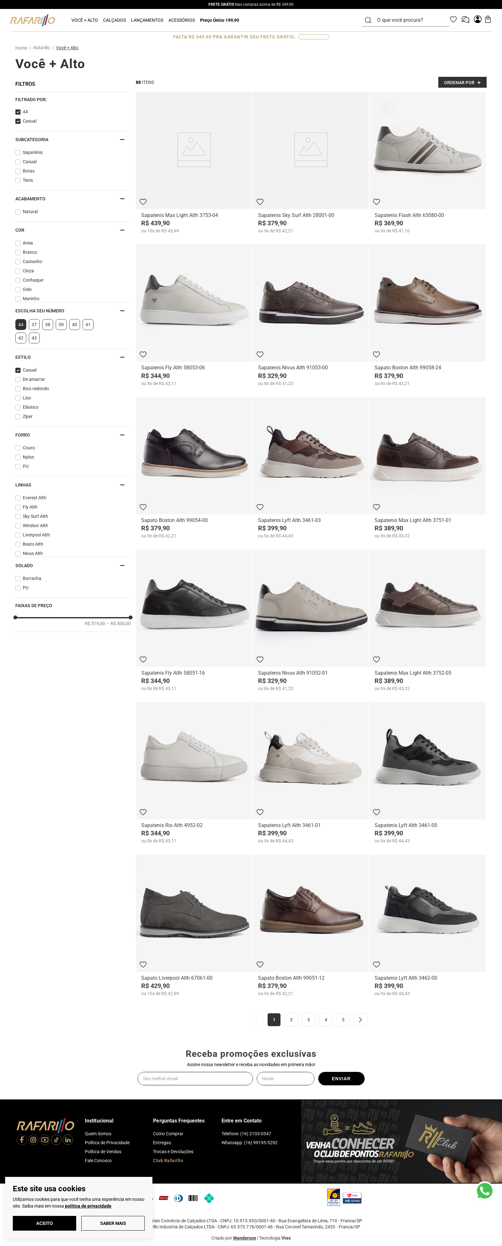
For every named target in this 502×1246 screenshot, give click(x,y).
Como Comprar (168, 1133)
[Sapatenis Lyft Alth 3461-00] (427, 773)
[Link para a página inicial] (22, 48)
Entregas (162, 1142)
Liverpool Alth (36, 534)
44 (25, 111)
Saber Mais (113, 1223)
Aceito (44, 1223)
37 (34, 324)
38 (47, 324)
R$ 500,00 (118, 623)
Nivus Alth (33, 553)
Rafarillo (41, 47)
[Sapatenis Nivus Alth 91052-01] (311, 620)
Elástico (30, 407)
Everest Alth (34, 497)
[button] (73, 99)
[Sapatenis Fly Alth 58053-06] (194, 315)
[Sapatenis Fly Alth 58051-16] (194, 620)
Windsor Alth (35, 525)
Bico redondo (36, 388)
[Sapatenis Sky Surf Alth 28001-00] (311, 163)
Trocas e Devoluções (173, 1151)
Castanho (32, 261)
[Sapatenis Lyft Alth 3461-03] (311, 468)
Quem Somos (98, 1133)
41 (88, 324)
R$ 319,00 (95, 623)
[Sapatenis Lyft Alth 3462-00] (427, 925)
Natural (30, 211)
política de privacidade (88, 1206)
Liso (27, 397)
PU (25, 466)
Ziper (28, 416)
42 (20, 338)
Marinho (31, 298)
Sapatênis (33, 152)
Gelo (27, 289)
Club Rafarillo (168, 1160)
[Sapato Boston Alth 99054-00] (194, 468)
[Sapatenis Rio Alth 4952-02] (194, 773)
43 (34, 338)
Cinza (28, 270)
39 (61, 324)
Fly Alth (30, 507)
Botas (29, 170)
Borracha (32, 578)
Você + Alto (67, 47)
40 (74, 324)
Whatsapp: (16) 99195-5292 (250, 1142)
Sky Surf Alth (35, 516)
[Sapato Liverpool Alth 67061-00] (194, 925)
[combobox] (409, 20)
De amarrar (34, 379)
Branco (30, 252)
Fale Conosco (98, 1160)
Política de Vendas (103, 1151)
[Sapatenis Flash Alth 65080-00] (427, 163)
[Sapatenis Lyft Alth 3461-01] (311, 773)
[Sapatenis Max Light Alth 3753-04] (194, 163)
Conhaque (33, 280)
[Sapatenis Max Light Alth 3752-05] (427, 620)
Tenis (28, 180)
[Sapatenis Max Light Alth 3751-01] (427, 468)
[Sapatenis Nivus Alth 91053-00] (311, 315)
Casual (29, 121)
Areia (28, 242)
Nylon (28, 457)
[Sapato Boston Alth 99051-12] (311, 925)
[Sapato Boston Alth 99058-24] (427, 315)
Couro (29, 447)
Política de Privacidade (107, 1142)
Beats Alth (33, 544)
